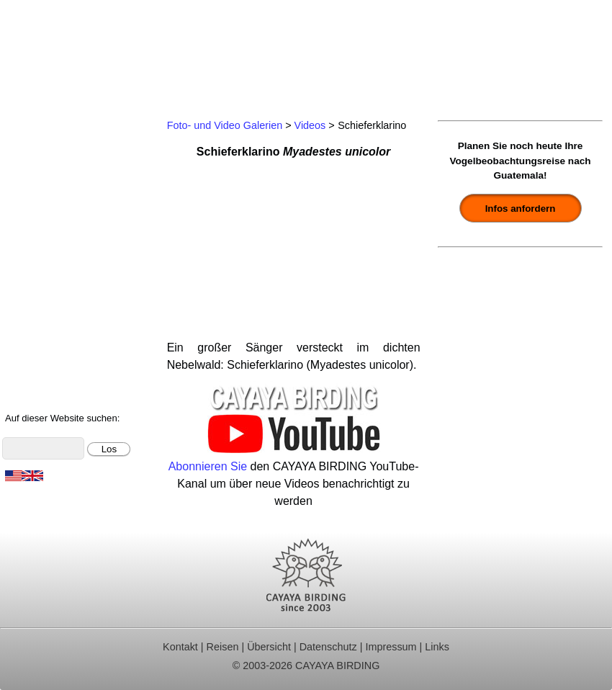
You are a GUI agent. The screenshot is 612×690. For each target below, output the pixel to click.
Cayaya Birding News (61, 393)
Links (437, 647)
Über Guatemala (48, 355)
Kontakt (25, 277)
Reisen (223, 647)
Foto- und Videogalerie (64, 335)
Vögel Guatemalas (54, 296)
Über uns (29, 373)
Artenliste (30, 316)
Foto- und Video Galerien (225, 125)
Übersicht (269, 647)
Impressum (390, 647)
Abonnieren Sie (207, 466)
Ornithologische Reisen (65, 142)
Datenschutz (328, 647)
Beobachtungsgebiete (62, 200)
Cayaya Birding (57, 50)
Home (21, 123)
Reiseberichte (41, 219)
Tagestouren (38, 162)
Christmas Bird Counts (64, 258)
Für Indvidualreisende (61, 180)
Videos (310, 125)
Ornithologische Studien (67, 239)
